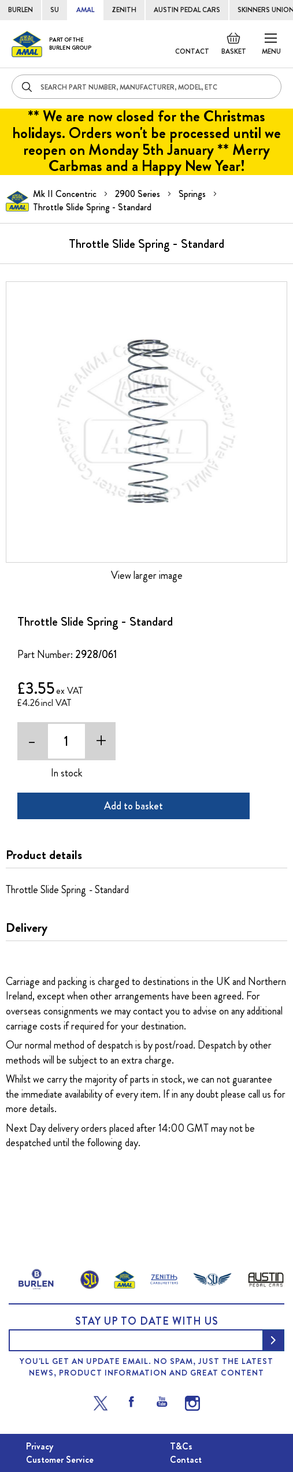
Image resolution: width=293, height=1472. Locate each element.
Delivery (26, 928)
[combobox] (146, 87)
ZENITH (124, 10)
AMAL (85, 10)
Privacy (39, 1446)
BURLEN (20, 10)
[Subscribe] (273, 1340)
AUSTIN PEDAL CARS (187, 10)
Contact (192, 51)
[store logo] (51, 44)
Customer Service (60, 1459)
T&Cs (181, 1446)
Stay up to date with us (146, 1321)
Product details (44, 855)
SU (54, 10)
